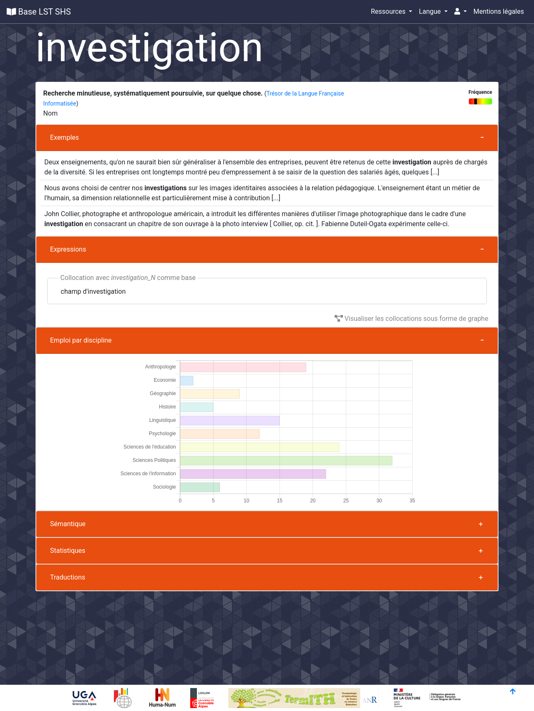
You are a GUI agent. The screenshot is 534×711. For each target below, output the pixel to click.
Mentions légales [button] (499, 11)
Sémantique (68, 524)
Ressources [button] (389, 11)
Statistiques (68, 551)
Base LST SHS (39, 12)
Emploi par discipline (81, 340)
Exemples (64, 137)
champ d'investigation (93, 291)
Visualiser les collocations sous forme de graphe (412, 319)
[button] (460, 11)
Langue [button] (430, 11)
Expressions (68, 249)
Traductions (67, 577)
